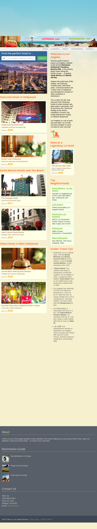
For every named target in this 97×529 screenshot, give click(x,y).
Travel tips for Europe (19, 475)
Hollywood (57, 228)
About (65, 49)
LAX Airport (57, 205)
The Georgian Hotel (9, 198)
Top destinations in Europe (21, 456)
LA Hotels (55, 49)
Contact (90, 49)
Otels (45, 49)
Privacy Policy (34, 519)
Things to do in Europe (19, 466)
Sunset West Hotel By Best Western (16, 271)
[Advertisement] (48, 17)
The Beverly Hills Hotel (61, 166)
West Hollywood (59, 238)
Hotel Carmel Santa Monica (12, 232)
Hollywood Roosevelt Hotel (12, 125)
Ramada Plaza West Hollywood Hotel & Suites (20, 305)
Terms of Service (46, 519)
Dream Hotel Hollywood (11, 159)
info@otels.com (13, 506)
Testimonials (77, 49)
